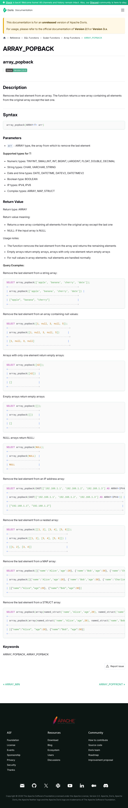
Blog (50, 745)
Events (10, 750)
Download (53, 740)
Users (51, 755)
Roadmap (93, 755)
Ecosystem (53, 750)
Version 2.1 (82, 29)
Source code (95, 745)
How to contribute (98, 740)
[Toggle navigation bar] (123, 10)
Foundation (13, 740)
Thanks (11, 769)
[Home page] (4, 37)
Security (11, 764)
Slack (9, 2)
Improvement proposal (100, 759)
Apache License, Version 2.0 (87, 796)
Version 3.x (100, 29)
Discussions (54, 759)
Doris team (94, 750)
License (11, 745)
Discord (94, 2)
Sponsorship (13, 755)
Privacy (11, 759)
